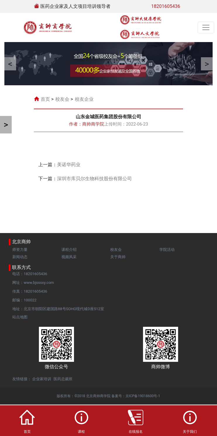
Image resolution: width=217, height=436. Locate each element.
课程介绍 (69, 249)
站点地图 (19, 317)
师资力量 (19, 249)
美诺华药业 (68, 164)
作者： (86, 124)
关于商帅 (117, 257)
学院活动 (167, 249)
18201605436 (165, 6)
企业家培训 (41, 379)
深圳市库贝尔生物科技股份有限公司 (94, 178)
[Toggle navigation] (206, 27)
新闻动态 (19, 257)
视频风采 (69, 257)
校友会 (62, 99)
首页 (45, 99)
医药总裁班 (63, 379)
